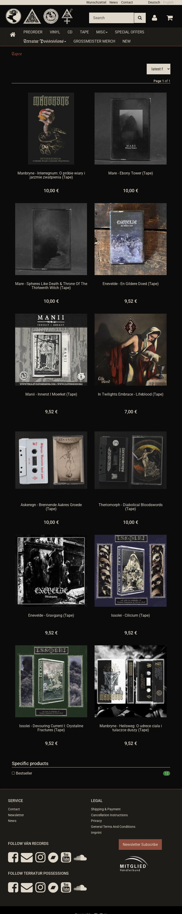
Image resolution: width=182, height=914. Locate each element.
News (113, 2)
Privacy (96, 812)
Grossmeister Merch (94, 41)
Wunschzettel (96, 2)
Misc (102, 32)
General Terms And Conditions (113, 818)
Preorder (32, 32)
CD (70, 32)
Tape (84, 32)
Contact (127, 2)
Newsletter (16, 806)
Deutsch (154, 2)
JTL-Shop (100, 906)
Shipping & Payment (106, 801)
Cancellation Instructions (109, 806)
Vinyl (55, 32)
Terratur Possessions (44, 41)
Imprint (96, 824)
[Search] (111, 18)
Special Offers (129, 32)
